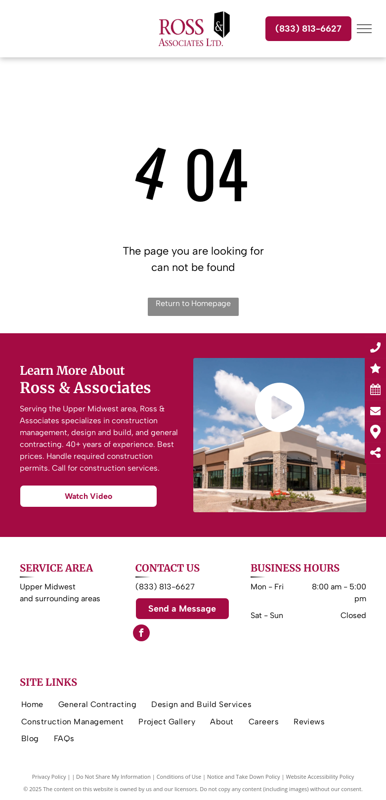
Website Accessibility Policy (320, 776)
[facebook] (141, 634)
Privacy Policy (49, 776)
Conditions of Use (179, 776)
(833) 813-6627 (165, 586)
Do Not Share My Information (113, 776)
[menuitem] (32, 704)
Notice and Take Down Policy (243, 776)
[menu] (364, 29)
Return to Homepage (193, 303)
